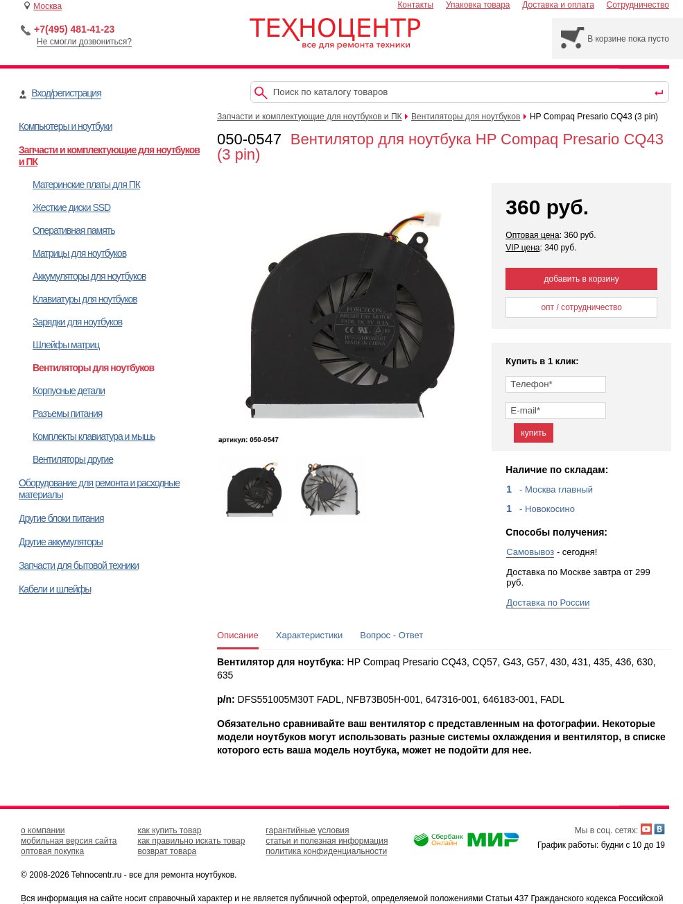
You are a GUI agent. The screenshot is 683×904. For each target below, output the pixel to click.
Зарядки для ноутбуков (77, 321)
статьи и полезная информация (327, 841)
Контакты (415, 5)
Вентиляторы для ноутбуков (93, 367)
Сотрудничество (638, 5)
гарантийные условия (307, 830)
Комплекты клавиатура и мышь (94, 436)
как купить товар (169, 830)
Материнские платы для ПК (86, 184)
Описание (238, 635)
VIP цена (522, 248)
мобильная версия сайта (68, 841)
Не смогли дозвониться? (84, 41)
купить (533, 433)
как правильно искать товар (191, 841)
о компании (43, 830)
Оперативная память (73, 230)
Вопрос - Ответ (391, 635)
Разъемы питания (67, 413)
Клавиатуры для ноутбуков (85, 299)
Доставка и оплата (558, 5)
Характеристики (309, 635)
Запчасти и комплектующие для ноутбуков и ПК (309, 116)
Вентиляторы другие (73, 459)
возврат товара (166, 851)
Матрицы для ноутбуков (79, 253)
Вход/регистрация (66, 93)
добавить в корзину (581, 279)
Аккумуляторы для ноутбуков (89, 276)
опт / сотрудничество (581, 307)
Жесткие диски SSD (71, 207)
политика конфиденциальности (326, 851)
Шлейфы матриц (66, 344)
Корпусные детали (69, 390)
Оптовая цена (532, 235)
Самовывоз (530, 552)
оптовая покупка (52, 851)
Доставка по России (547, 602)
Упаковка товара (478, 5)
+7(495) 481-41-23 (74, 29)
